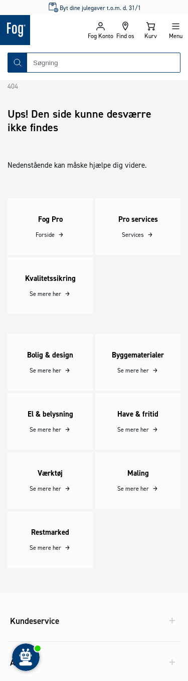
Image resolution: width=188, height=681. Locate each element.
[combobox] (103, 62)
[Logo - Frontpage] (44, 30)
